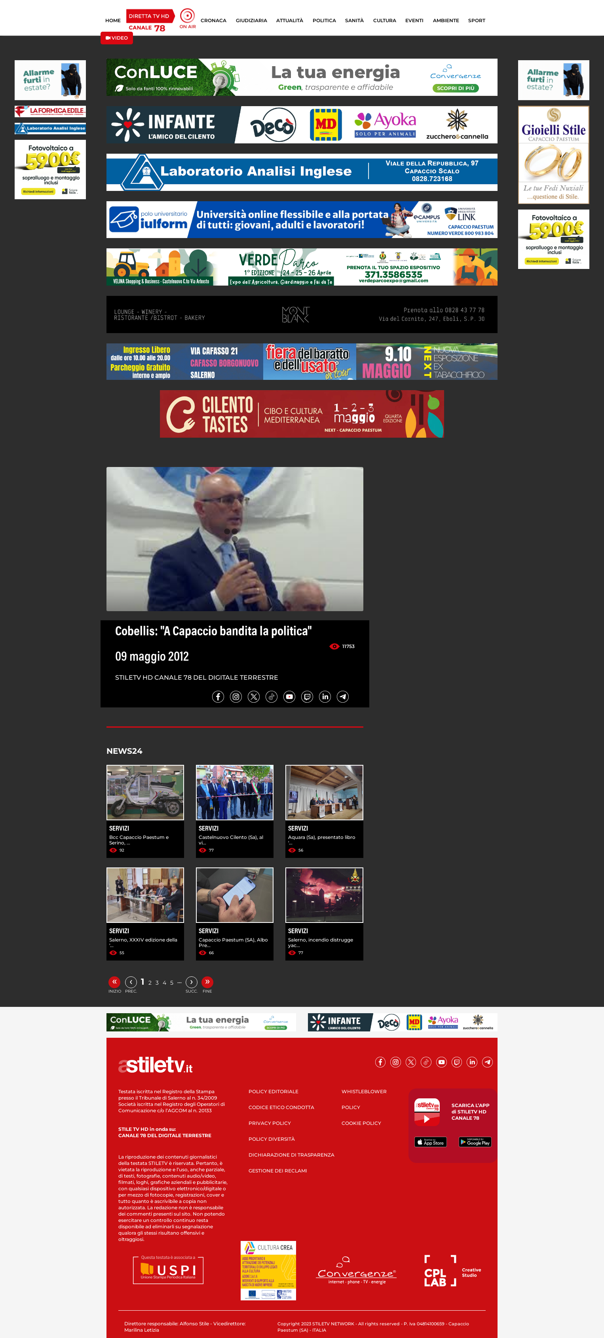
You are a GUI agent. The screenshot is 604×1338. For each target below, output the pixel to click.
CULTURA (384, 20)
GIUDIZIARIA (251, 20)
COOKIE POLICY (361, 1123)
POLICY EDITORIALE (273, 1091)
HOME (113, 20)
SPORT (476, 20)
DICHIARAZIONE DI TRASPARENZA (291, 1155)
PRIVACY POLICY (270, 1123)
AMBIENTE (446, 20)
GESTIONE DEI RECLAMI (278, 1171)
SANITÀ (354, 20)
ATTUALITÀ (289, 20)
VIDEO (117, 38)
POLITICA (324, 20)
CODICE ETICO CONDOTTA (281, 1107)
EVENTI (414, 20)
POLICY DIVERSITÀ (272, 1139)
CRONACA (213, 20)
